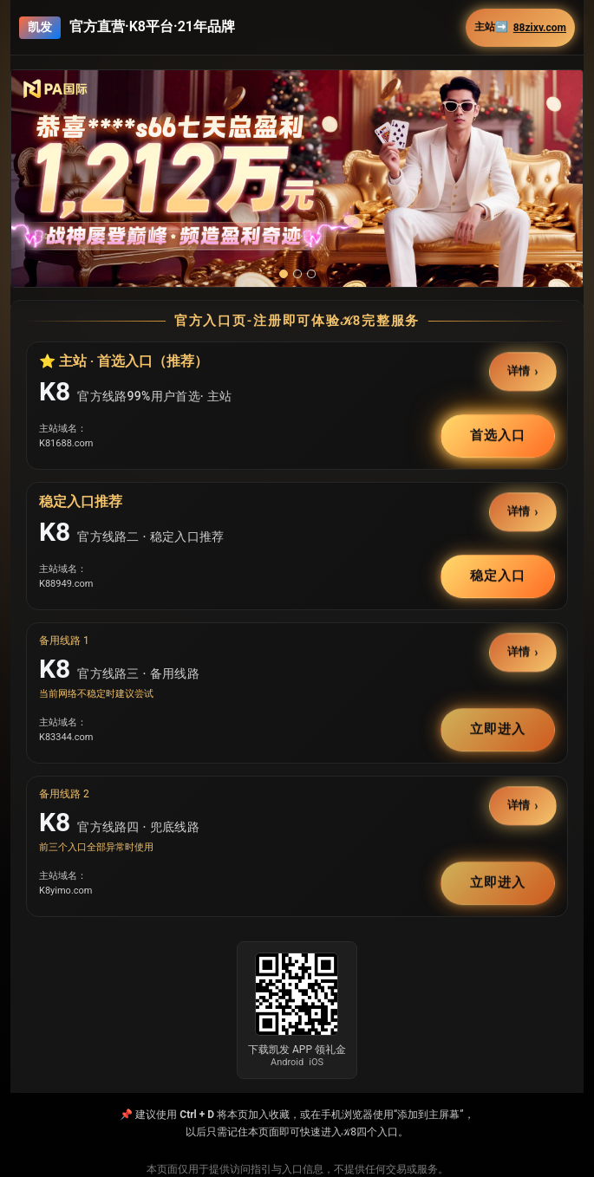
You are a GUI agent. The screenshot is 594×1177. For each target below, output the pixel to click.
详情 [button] (519, 371)
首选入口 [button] (497, 435)
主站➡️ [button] (520, 27)
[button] (297, 178)
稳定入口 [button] (497, 575)
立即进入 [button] (497, 729)
